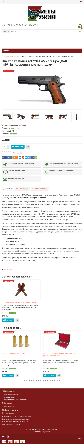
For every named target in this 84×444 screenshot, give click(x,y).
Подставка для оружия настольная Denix (19, 302)
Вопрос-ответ (39, 189)
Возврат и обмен (8, 397)
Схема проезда (8, 406)
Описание (8, 189)
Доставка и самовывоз (10, 394)
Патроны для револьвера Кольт (15, 354)
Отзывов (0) (22, 189)
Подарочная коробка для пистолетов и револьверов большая (59, 355)
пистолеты (8, 269)
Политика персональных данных (14, 400)
